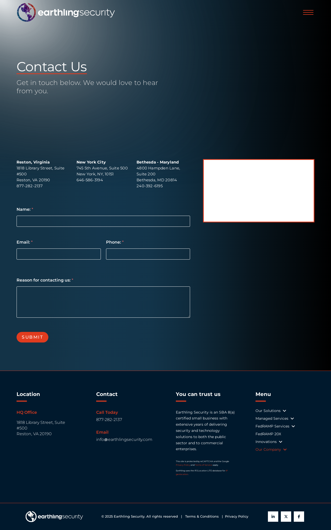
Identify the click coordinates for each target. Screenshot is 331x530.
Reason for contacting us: (45, 280)
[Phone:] (148, 254)
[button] (308, 12)
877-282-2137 (109, 419)
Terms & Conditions (203, 516)
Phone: (115, 242)
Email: (25, 242)
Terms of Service (203, 465)
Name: (25, 209)
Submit (32, 337)
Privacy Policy (183, 465)
